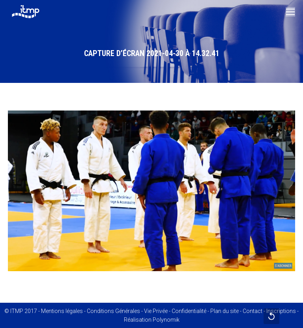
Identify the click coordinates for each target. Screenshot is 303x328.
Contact (252, 311)
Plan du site (224, 311)
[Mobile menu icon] (290, 12)
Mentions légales (62, 311)
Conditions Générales (113, 311)
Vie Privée (156, 311)
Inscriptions (281, 311)
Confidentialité (189, 311)
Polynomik (166, 320)
